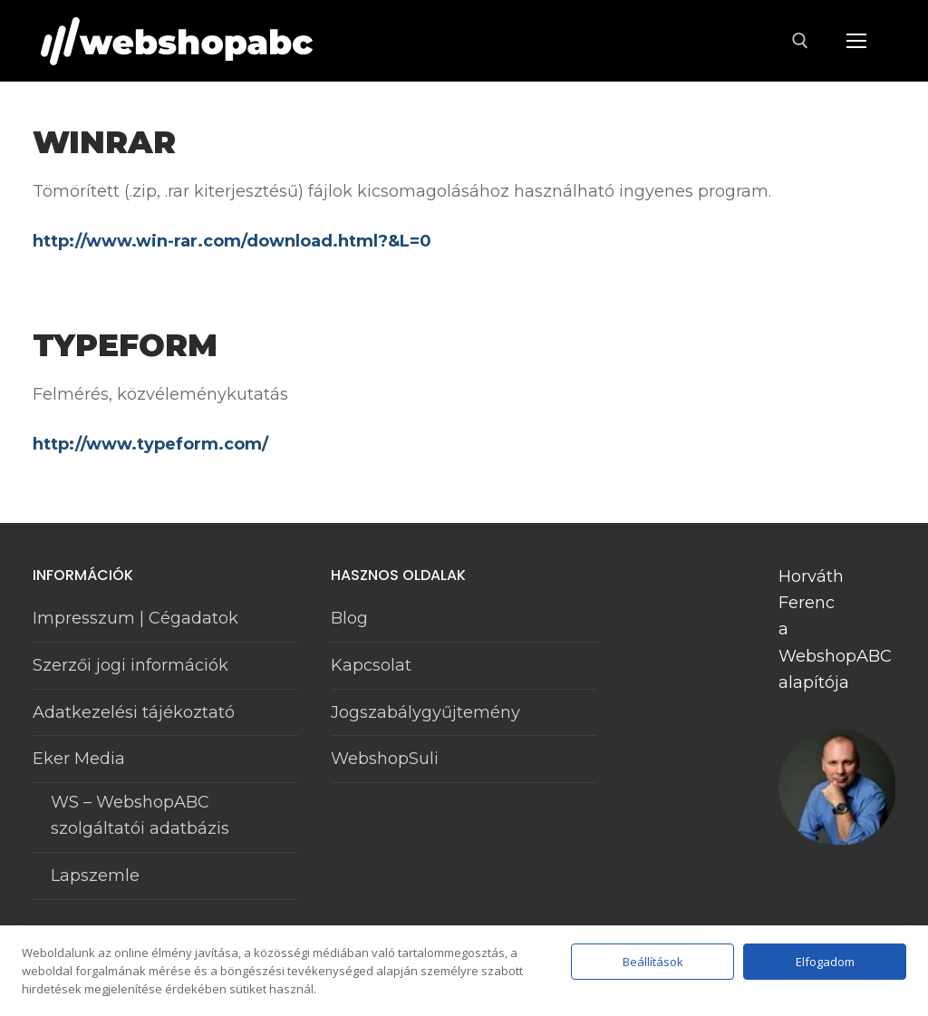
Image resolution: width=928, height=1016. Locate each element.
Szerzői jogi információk (130, 665)
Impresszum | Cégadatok (135, 618)
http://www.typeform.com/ (150, 444)
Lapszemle (95, 875)
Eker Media (81, 759)
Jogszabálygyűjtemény (425, 712)
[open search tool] (800, 41)
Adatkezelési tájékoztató (134, 712)
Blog (349, 618)
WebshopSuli (385, 759)
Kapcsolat (371, 665)
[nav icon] (856, 41)
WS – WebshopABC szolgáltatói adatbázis (140, 815)
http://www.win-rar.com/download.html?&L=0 (232, 241)
